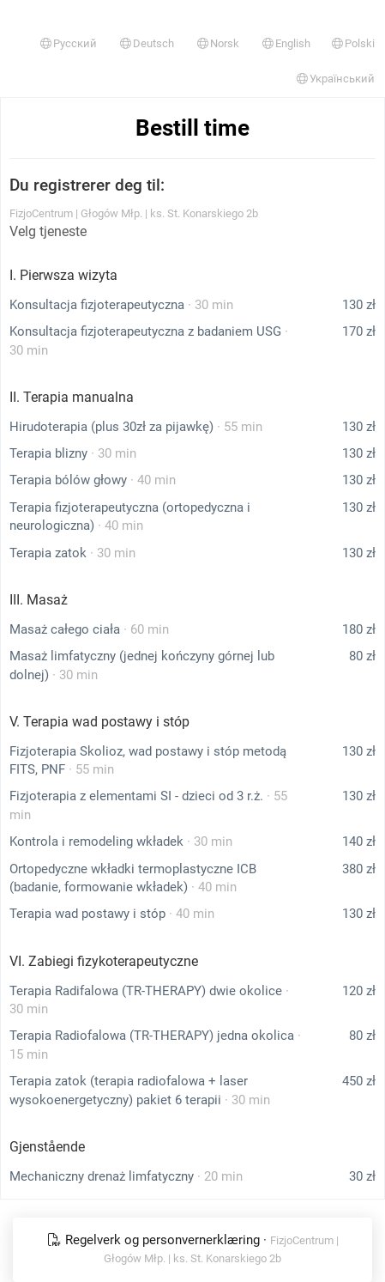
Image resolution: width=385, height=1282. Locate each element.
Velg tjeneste (48, 231)
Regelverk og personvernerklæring (155, 1240)
